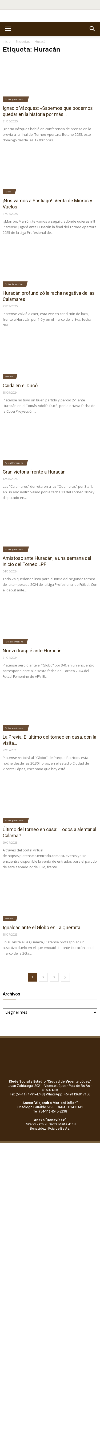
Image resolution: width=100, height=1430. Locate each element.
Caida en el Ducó (20, 385)
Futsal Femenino (14, 462)
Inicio (7, 41)
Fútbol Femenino (14, 283)
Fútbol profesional (14, 99)
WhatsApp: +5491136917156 (68, 1094)
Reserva (9, 376)
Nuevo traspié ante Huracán (32, 650)
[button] (92, 29)
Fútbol (8, 191)
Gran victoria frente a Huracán (34, 472)
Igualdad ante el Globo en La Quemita (41, 927)
